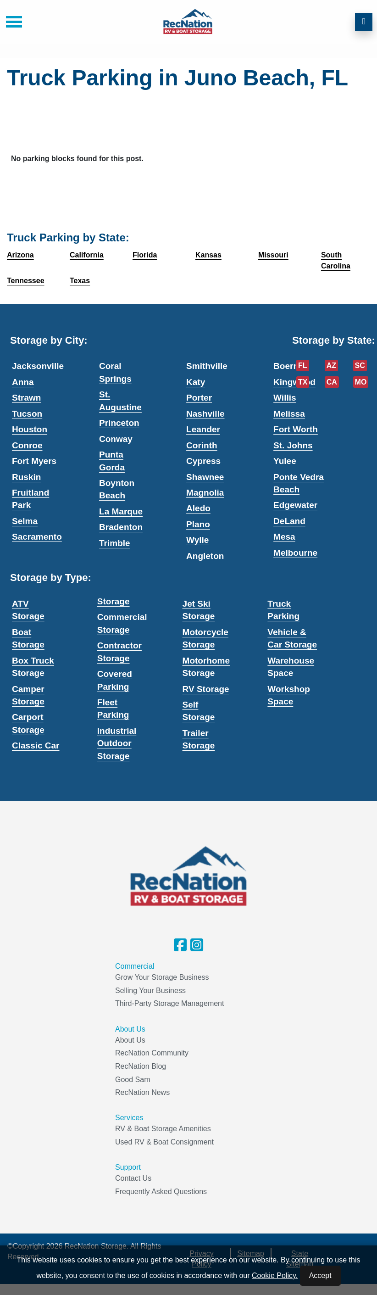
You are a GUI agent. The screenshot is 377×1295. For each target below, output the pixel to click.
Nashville (205, 414)
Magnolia (205, 492)
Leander (203, 429)
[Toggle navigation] (10, 21)
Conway (116, 439)
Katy (195, 382)
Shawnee (205, 477)
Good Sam (132, 1079)
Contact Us (133, 1178)
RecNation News (142, 1092)
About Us (130, 1040)
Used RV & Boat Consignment (164, 1142)
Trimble (114, 543)
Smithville (206, 366)
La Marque (121, 511)
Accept (320, 1275)
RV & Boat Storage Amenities (163, 1129)
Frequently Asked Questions (161, 1191)
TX (302, 382)
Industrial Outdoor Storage (117, 743)
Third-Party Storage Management (169, 1003)
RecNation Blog (140, 1066)
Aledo (198, 508)
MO (361, 382)
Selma (25, 521)
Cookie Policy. (275, 1275)
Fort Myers (34, 461)
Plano (198, 524)
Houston (29, 429)
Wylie (197, 540)
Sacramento (37, 536)
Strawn (26, 397)
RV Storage (206, 689)
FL (302, 365)
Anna (23, 382)
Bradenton (121, 527)
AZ (331, 365)
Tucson (27, 414)
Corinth (201, 445)
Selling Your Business (150, 990)
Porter (199, 397)
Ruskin (26, 477)
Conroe (27, 445)
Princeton (119, 423)
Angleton (205, 556)
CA (332, 382)
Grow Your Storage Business (162, 977)
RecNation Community (151, 1053)
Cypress (203, 461)
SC (360, 365)
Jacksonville (38, 366)
